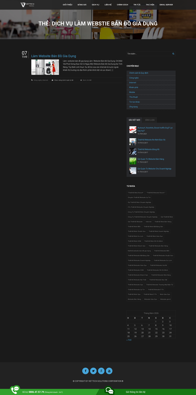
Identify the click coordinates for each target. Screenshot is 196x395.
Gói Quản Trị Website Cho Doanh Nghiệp (154, 169)
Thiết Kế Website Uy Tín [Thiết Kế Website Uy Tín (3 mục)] (136, 290)
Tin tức (137, 5)
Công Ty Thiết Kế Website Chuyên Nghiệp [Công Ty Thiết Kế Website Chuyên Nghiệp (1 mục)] (142, 217)
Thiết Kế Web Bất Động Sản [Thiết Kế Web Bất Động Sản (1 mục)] (153, 227)
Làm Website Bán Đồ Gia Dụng (53, 56)
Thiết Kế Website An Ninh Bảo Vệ (151, 140)
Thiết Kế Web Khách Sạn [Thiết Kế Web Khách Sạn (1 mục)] (136, 246)
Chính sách (122, 5)
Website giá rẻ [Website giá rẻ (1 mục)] (165, 299)
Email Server (166, 5)
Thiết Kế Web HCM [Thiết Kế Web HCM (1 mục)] (134, 241)
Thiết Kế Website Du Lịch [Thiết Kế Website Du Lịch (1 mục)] (163, 260)
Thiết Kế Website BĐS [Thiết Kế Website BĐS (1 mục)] (161, 251)
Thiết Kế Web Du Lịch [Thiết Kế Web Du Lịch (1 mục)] (135, 236)
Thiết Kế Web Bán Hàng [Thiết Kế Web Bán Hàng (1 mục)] (163, 222)
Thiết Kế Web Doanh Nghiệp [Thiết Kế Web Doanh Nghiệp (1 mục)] (159, 231)
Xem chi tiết (87, 80)
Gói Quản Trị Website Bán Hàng (151, 159)
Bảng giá (82, 5)
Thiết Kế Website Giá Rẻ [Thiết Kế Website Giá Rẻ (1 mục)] (158, 265)
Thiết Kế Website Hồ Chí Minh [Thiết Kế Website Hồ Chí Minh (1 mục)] (157, 270)
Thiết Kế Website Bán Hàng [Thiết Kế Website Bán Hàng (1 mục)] (158, 246)
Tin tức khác (134, 102)
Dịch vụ (95, 5)
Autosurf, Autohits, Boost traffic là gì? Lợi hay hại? (155, 129)
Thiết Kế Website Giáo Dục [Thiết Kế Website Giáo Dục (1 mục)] (137, 265)
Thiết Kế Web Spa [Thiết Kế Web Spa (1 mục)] (134, 294)
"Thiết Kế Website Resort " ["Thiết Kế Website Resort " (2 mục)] (156, 193)
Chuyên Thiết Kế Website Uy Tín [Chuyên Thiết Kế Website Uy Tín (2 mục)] (139, 197)
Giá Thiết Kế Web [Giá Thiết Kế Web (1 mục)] (167, 217)
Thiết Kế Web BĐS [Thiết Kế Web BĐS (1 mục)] (134, 227)
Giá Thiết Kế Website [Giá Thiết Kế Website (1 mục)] (135, 222)
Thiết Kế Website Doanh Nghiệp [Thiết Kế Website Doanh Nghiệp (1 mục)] (139, 260)
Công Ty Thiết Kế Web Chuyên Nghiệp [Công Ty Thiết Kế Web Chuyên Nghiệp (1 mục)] (141, 212)
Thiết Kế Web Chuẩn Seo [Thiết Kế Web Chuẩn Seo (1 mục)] (137, 231)
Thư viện (150, 5)
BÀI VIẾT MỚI (134, 120)
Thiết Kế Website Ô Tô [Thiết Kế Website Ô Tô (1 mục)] (156, 290)
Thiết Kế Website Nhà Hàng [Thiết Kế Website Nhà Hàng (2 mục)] (161, 275)
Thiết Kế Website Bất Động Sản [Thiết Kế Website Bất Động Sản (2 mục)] (139, 255)
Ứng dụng (133, 107)
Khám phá (133, 87)
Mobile (132, 92)
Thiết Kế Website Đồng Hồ (148, 149)
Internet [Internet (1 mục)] (148, 222)
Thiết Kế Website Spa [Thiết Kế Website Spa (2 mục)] (135, 285)
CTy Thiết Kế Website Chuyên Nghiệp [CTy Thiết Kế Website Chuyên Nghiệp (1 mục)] (141, 207)
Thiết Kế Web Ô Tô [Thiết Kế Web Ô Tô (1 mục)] (150, 294)
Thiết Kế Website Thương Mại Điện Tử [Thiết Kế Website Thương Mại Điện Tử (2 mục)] (159, 285)
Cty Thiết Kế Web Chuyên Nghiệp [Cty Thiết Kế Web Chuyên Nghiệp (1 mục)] (139, 202)
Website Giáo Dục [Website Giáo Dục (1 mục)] (150, 299)
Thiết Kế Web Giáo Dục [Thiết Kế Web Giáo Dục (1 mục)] (154, 236)
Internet (45, 80)
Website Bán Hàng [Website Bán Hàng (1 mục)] (134, 299)
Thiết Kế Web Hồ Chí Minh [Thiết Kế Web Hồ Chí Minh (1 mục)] (153, 241)
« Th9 (129, 340)
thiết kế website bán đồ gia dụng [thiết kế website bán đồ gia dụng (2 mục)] (139, 251)
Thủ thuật (133, 97)
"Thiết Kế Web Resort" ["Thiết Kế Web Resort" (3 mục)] (135, 193)
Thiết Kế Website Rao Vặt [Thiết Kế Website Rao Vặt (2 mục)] (158, 280)
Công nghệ (38, 80)
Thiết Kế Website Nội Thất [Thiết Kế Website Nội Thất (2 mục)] (137, 280)
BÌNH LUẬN (149, 120)
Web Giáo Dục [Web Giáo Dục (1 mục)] (165, 294)
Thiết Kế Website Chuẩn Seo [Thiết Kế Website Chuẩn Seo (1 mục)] (163, 255)
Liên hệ (108, 5)
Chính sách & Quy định (138, 73)
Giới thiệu (67, 5)
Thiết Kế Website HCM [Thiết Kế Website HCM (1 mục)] (136, 270)
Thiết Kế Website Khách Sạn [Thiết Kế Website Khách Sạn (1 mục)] (138, 275)
